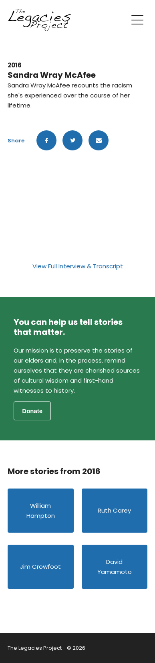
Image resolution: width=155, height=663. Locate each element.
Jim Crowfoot (40, 566)
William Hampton (40, 510)
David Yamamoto (114, 567)
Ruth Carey (114, 510)
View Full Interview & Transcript (77, 266)
